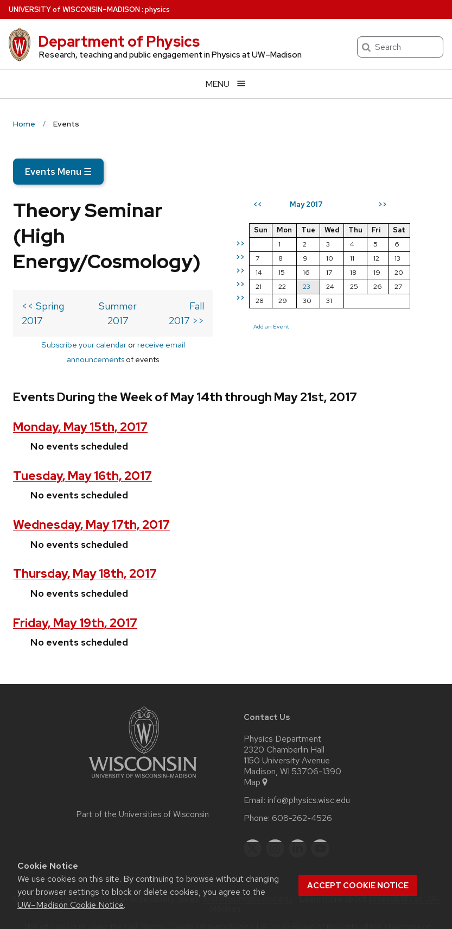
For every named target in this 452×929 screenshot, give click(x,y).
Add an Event (300, 326)
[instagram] (275, 823)
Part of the (143, 788)
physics (157, 9)
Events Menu (58, 172)
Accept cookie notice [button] (358, 885)
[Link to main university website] (142, 754)
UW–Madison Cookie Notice (70, 905)
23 (335, 286)
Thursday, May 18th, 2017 (85, 549)
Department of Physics (119, 41)
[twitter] (253, 823)
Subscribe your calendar (68, 319)
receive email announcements (175, 319)
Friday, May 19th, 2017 (75, 597)
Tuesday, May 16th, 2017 (82, 450)
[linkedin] (298, 823)
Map (256, 756)
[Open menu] (226, 83)
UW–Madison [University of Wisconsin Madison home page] (74, 9)
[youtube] (320, 823)
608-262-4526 (302, 792)
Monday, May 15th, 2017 (80, 401)
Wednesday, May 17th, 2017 (91, 499)
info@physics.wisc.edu (309, 774)
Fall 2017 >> (207, 280)
